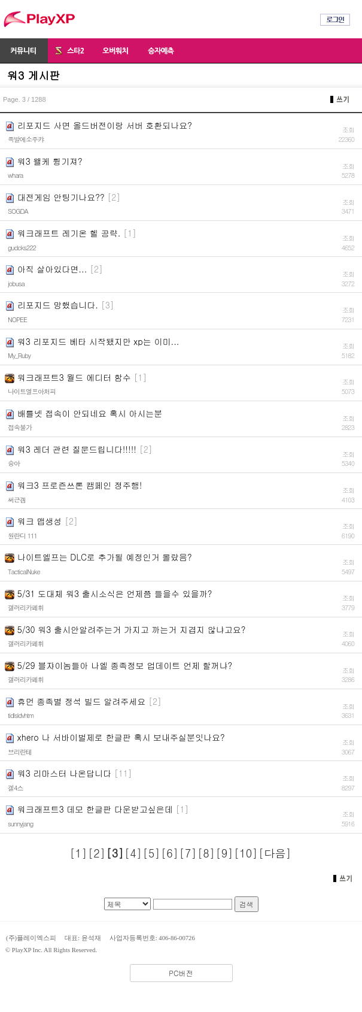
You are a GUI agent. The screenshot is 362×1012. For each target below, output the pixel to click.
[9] (224, 853)
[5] (151, 853)
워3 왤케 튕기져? (50, 161)
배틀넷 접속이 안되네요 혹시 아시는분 (90, 413)
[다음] (274, 853)
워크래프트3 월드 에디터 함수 (74, 377)
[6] (169, 853)
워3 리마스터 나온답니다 (64, 773)
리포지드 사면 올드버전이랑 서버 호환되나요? (104, 125)
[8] (206, 853)
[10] (245, 853)
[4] (133, 853)
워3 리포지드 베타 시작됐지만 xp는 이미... (98, 341)
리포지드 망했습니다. (57, 305)
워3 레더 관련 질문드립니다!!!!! (76, 449)
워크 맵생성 (39, 521)
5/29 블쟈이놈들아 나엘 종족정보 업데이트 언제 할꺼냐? (125, 665)
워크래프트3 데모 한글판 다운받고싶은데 (95, 809)
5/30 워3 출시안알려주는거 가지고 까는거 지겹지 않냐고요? (131, 629)
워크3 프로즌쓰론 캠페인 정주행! (79, 485)
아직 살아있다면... (52, 269)
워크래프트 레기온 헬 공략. (69, 233)
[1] (78, 853)
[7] (188, 853)
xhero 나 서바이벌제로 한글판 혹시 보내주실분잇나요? (121, 737)
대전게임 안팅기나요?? (61, 197)
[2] (96, 853)
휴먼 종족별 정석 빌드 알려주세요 (81, 701)
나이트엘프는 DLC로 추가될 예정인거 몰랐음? (104, 557)
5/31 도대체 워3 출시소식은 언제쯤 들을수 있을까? (114, 593)
